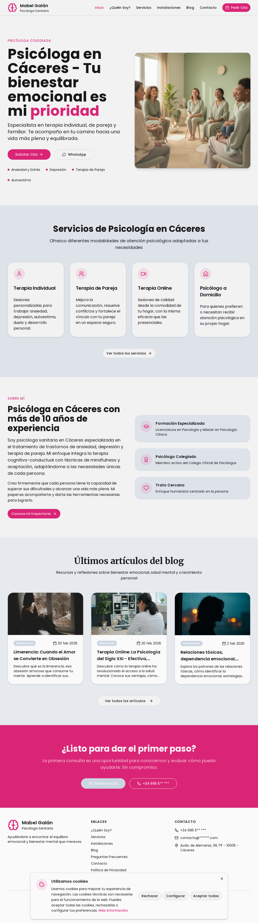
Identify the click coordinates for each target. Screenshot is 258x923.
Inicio (99, 7)
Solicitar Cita (29, 154)
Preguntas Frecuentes (109, 856)
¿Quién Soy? (120, 7)
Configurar (175, 896)
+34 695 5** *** (153, 783)
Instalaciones (169, 7)
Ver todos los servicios (129, 353)
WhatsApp (74, 154)
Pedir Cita (236, 7)
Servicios (143, 7)
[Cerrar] (222, 878)
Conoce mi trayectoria (34, 513)
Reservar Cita (103, 783)
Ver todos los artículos (129, 701)
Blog (190, 7)
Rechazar (150, 896)
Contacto (208, 7)
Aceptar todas (206, 896)
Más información (113, 910)
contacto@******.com (196, 837)
